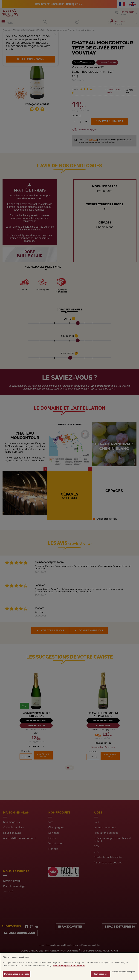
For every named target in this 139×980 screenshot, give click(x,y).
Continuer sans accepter (123, 977)
